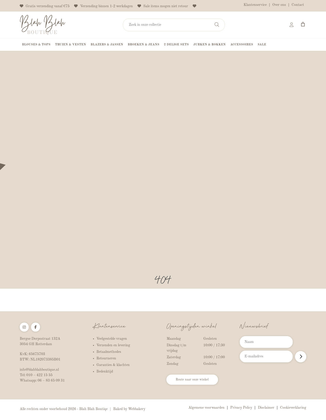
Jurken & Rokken (209, 44)
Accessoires (241, 44)
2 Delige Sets (176, 44)
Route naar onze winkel (195, 380)
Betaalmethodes (108, 352)
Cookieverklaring (293, 408)
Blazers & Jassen (107, 44)
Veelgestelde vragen (111, 339)
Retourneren (106, 358)
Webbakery (136, 409)
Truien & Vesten (70, 44)
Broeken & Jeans (143, 44)
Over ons (279, 5)
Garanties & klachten (113, 365)
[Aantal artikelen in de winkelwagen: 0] (303, 24)
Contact (298, 5)
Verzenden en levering (113, 345)
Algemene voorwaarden (206, 408)
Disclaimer (266, 408)
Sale (262, 44)
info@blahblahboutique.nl (39, 370)
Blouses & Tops (36, 44)
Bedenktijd (104, 371)
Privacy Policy (241, 408)
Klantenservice (255, 5)
